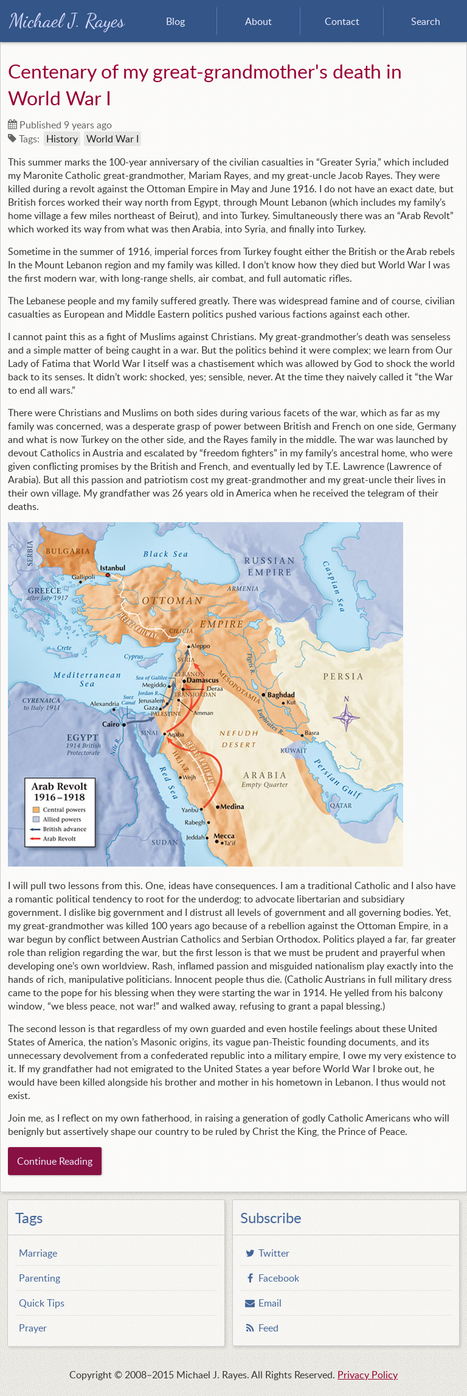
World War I (112, 138)
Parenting (39, 1278)
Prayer (33, 1328)
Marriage (38, 1253)
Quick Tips (41, 1303)
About (258, 21)
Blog (175, 21)
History (62, 138)
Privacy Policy (367, 1374)
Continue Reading (54, 1161)
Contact (342, 21)
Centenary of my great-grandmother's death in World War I (205, 84)
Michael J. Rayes (67, 21)
